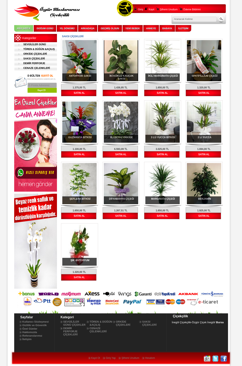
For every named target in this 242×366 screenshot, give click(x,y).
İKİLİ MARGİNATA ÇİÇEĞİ (163, 75)
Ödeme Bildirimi (192, 9)
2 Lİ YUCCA (204, 137)
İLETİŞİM (183, 28)
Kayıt (151, 9)
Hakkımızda (29, 332)
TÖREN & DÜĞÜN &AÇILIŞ (39, 49)
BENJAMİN (204, 198)
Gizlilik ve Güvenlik (34, 325)
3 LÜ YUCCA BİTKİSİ (163, 137)
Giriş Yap (111, 358)
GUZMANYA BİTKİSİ (80, 137)
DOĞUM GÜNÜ (45, 28)
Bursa (220, 322)
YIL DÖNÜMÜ (67, 28)
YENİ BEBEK (132, 28)
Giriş (140, 9)
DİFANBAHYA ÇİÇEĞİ (121, 198)
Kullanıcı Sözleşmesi (35, 321)
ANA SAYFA (23, 28)
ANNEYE (151, 28)
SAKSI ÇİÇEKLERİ (34, 58)
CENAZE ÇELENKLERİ (36, 68)
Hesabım (150, 358)
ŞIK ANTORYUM (80, 260)
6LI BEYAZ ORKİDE (121, 137)
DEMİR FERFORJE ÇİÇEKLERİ (29, 64)
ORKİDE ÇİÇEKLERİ (35, 53)
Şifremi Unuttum (169, 9)
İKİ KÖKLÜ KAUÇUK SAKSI (122, 77)
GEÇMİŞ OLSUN (110, 28)
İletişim (27, 339)
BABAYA (167, 28)
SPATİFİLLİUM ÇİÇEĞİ (205, 75)
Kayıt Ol (95, 358)
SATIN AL (79, 93)
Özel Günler (29, 328)
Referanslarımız (32, 335)
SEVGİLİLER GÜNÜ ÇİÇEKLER (30, 45)
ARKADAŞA (88, 28)
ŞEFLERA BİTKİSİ (79, 198)
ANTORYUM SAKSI (80, 75)
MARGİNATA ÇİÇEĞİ (163, 198)
